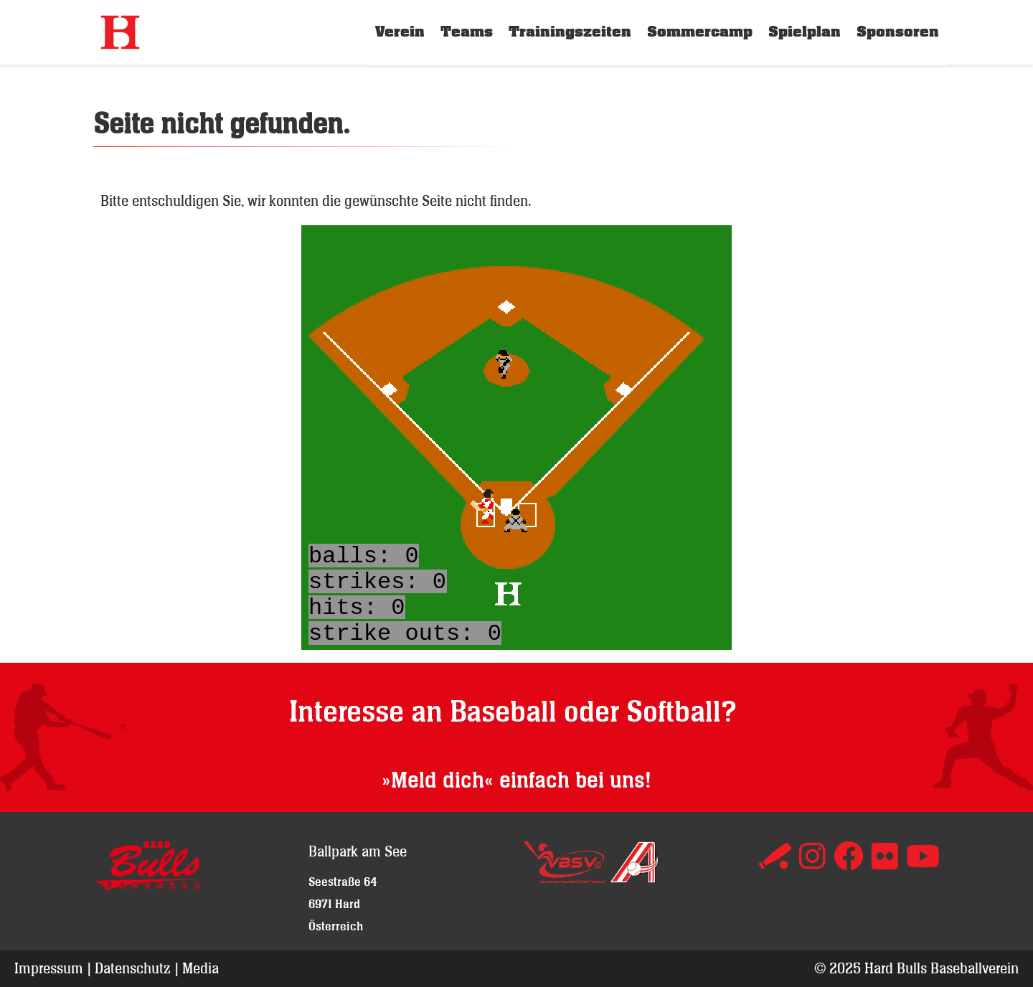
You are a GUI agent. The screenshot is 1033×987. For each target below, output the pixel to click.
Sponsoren (898, 32)
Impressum (48, 968)
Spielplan (804, 32)
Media (200, 968)
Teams (466, 32)
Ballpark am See (357, 851)
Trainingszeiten (570, 32)
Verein (400, 32)
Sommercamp (700, 32)
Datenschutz (133, 968)
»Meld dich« (438, 781)
